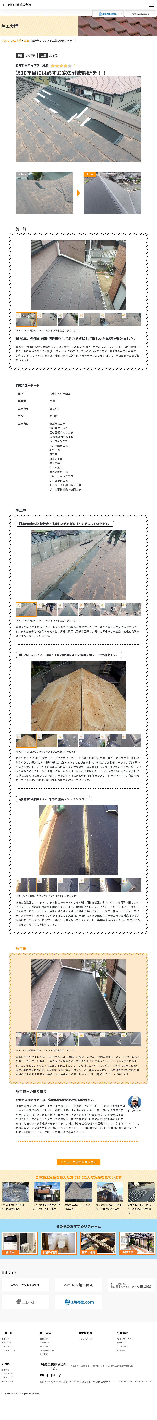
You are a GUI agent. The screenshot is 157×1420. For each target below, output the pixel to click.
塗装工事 (6, 1350)
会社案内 (121, 1345)
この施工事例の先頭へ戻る (78, 1162)
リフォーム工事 (10, 1356)
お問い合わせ (8, 1384)
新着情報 (6, 1379)
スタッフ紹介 (124, 1350)
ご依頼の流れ (8, 1390)
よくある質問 (8, 1395)
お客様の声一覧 (86, 1339)
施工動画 (44, 1361)
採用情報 (121, 1356)
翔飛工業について (126, 1339)
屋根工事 (6, 1339)
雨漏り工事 (7, 1345)
